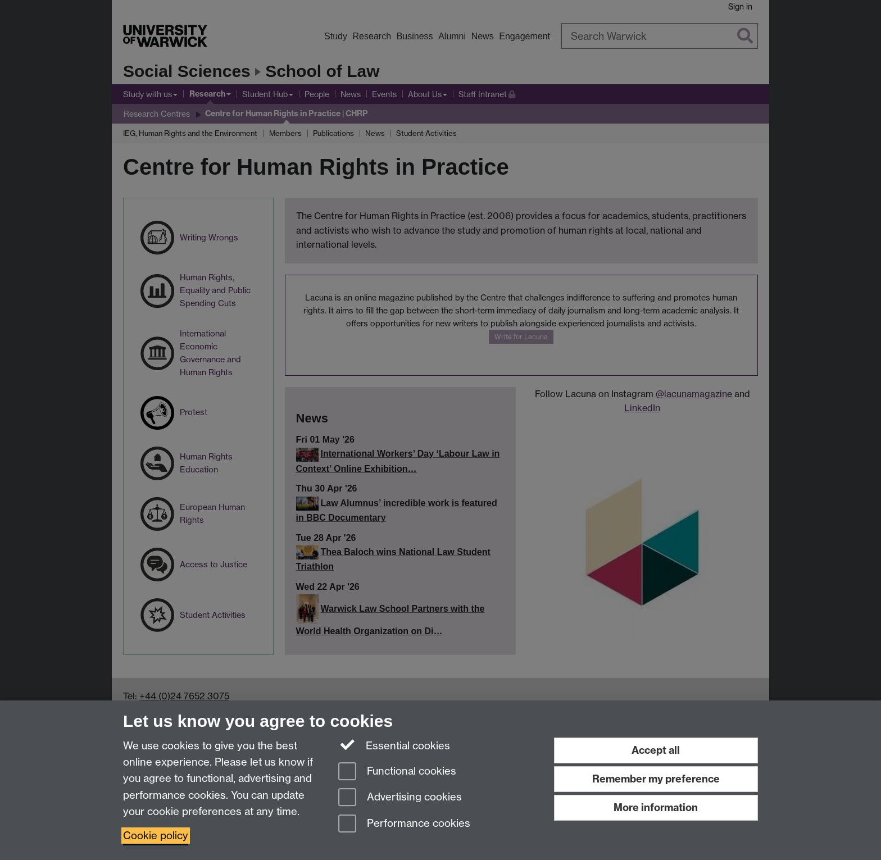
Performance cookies (404, 824)
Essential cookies (394, 745)
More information (656, 807)
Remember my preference (656, 778)
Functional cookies (397, 772)
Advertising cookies (400, 798)
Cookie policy (155, 835)
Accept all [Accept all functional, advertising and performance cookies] (656, 750)
